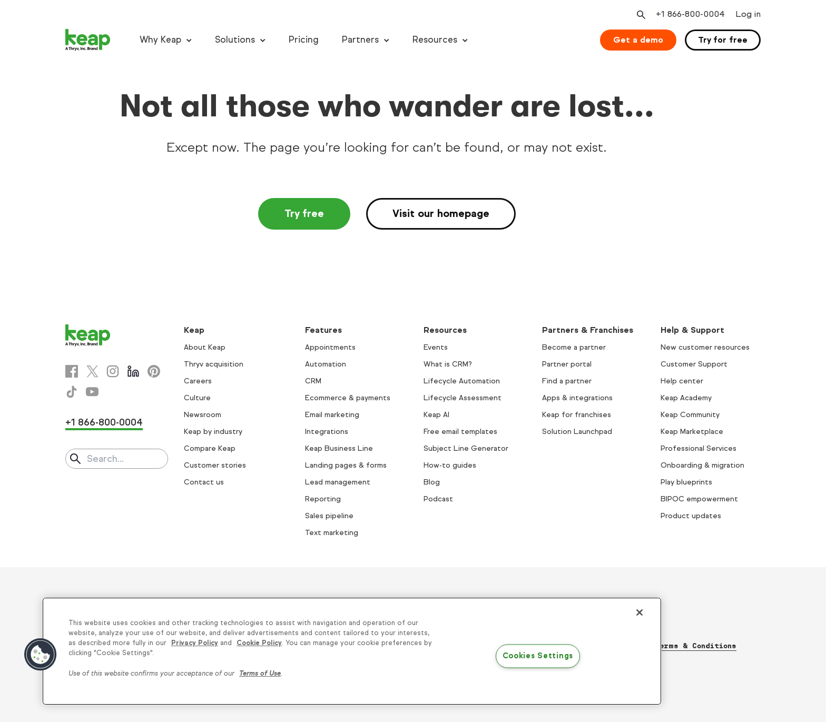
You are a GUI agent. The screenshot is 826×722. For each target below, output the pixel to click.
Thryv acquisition (213, 364)
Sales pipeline (329, 515)
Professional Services (698, 448)
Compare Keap (209, 448)
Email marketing (332, 414)
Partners (360, 39)
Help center (682, 381)
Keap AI (436, 414)
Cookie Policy (259, 643)
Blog (432, 482)
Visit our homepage (440, 213)
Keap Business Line (339, 448)
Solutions (235, 39)
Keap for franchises (576, 414)
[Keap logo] (88, 40)
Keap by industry (213, 431)
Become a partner (574, 347)
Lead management (337, 482)
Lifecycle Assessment (463, 397)
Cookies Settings (538, 656)
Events (436, 347)
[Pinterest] (154, 371)
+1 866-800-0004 (104, 422)
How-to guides (450, 465)
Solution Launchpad (577, 431)
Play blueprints (686, 482)
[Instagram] (112, 371)
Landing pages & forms (346, 465)
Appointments (330, 347)
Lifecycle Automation (462, 381)
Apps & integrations (577, 397)
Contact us (204, 482)
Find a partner (567, 381)
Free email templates (460, 431)
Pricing (304, 39)
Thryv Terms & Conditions (681, 645)
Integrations (326, 431)
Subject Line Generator (466, 448)
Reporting (323, 498)
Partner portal (567, 364)
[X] (92, 371)
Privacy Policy (194, 643)
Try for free (723, 40)
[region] (352, 651)
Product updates (691, 515)
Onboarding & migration (702, 465)
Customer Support (694, 364)
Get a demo (638, 40)
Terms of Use (260, 673)
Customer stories (215, 465)
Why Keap (160, 39)
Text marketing (331, 532)
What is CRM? (448, 364)
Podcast (438, 498)
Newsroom (202, 414)
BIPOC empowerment (699, 498)
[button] (40, 654)
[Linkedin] (133, 371)
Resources (434, 39)
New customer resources (705, 347)
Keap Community (690, 414)
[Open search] (640, 15)
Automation (325, 364)
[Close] (639, 612)
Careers (198, 381)
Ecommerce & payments (347, 397)
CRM (313, 381)
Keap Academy (686, 397)
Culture (197, 397)
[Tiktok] (71, 391)
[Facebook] (71, 371)
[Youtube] (92, 391)
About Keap (204, 347)
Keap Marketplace (692, 431)
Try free (304, 213)
